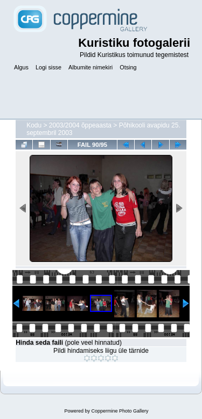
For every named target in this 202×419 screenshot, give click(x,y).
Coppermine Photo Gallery (119, 411)
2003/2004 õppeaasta (80, 125)
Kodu (33, 125)
